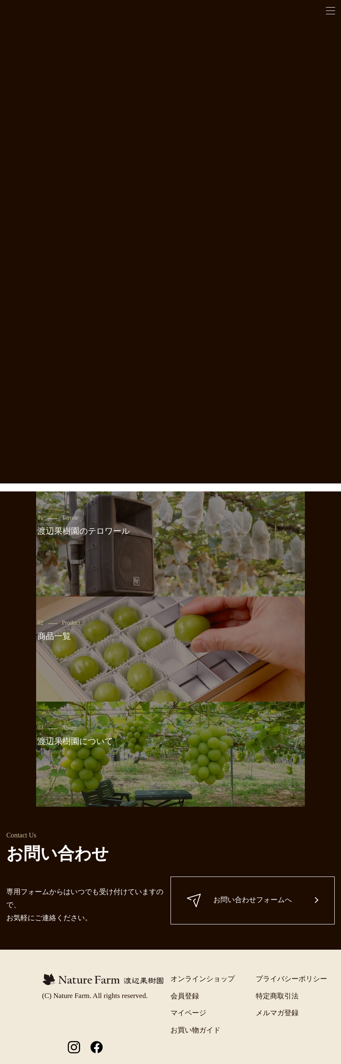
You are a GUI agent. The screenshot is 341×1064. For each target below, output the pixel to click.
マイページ (188, 1013)
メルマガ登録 (277, 1013)
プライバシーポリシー (291, 979)
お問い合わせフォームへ (240, 900)
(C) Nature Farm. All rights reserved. (95, 996)
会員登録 (184, 996)
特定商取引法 (277, 996)
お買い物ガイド (195, 1030)
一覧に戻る (171, 443)
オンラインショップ (202, 979)
